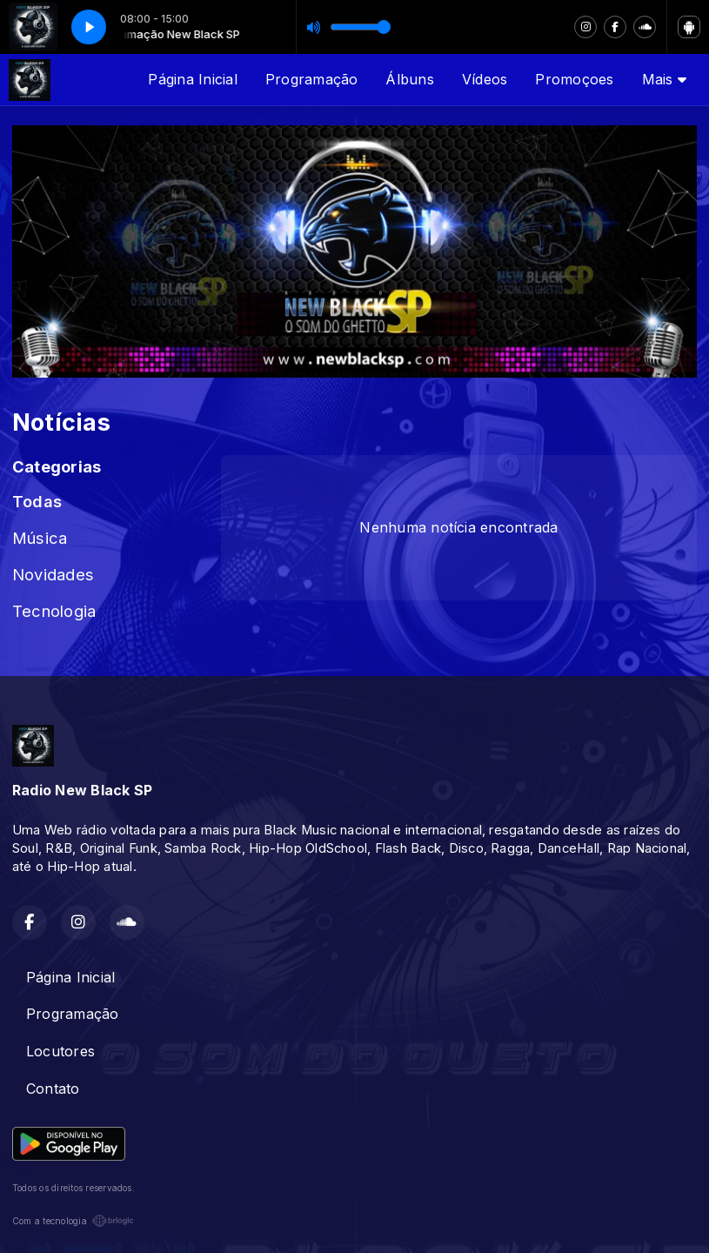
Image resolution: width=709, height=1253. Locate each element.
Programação (311, 79)
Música (39, 537)
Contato (53, 1088)
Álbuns (409, 79)
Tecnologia (54, 610)
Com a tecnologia (73, 1221)
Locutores (60, 1051)
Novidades (53, 574)
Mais (664, 79)
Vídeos (484, 79)
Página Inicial (192, 79)
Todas (37, 501)
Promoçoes (574, 79)
